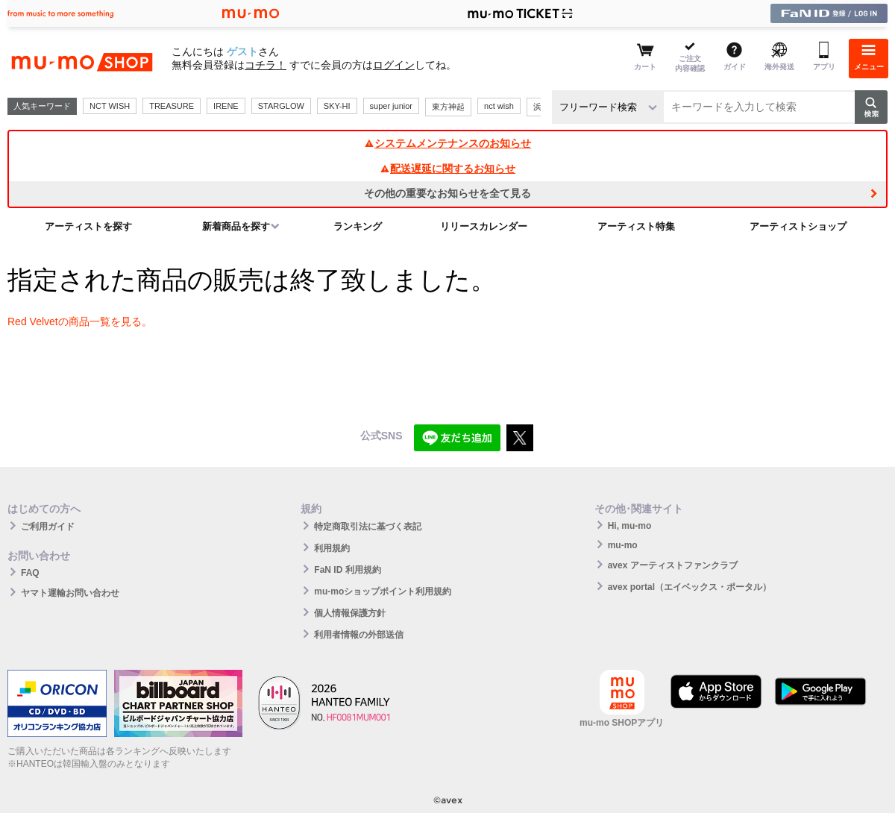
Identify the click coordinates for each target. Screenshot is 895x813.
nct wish (499, 105)
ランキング (357, 226)
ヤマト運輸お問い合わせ (70, 593)
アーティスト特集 (636, 226)
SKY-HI (337, 105)
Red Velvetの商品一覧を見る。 (79, 321)
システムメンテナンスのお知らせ (447, 143)
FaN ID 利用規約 (347, 570)
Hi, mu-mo (630, 526)
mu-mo (623, 545)
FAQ (30, 573)
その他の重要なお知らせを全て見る (447, 193)
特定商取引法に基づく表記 (367, 526)
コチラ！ (265, 65)
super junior (391, 105)
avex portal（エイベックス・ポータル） (689, 587)
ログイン (394, 65)
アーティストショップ (798, 226)
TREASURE (171, 105)
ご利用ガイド (48, 526)
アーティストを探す (88, 226)
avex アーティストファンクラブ (673, 565)
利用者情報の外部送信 (358, 635)
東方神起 (448, 106)
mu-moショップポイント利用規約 (382, 591)
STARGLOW (281, 105)
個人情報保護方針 (350, 613)
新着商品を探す (236, 226)
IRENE (226, 105)
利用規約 (332, 548)
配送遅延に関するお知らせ (447, 169)
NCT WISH (110, 105)
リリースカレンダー (483, 226)
